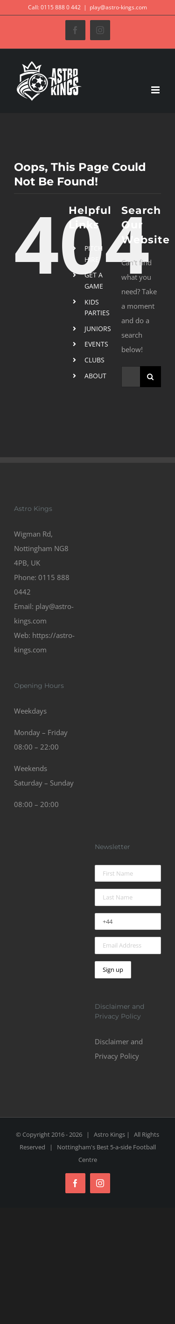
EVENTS (96, 344)
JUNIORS (97, 328)
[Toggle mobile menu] (156, 90)
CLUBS (94, 359)
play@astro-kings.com (118, 7)
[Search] (150, 376)
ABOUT (95, 375)
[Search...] (130, 376)
